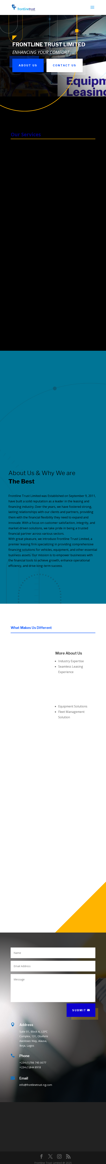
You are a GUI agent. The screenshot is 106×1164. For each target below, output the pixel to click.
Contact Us (64, 65)
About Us (28, 65)
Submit (79, 1010)
